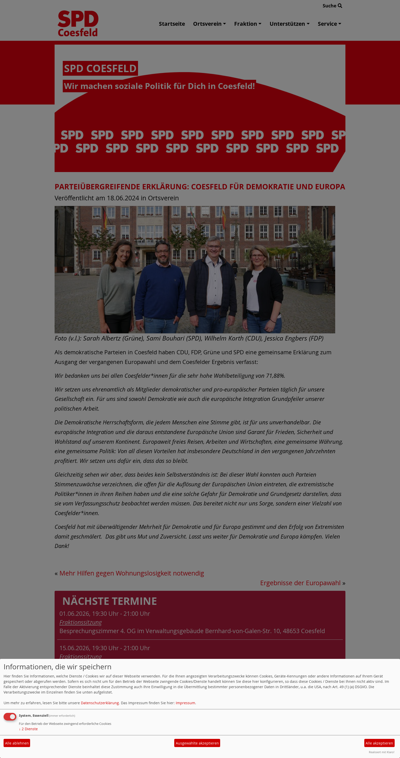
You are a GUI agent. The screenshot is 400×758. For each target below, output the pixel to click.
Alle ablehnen (17, 743)
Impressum (185, 702)
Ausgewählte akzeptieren (197, 743)
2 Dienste (28, 728)
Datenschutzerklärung (100, 702)
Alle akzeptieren (379, 743)
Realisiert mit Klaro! (381, 752)
